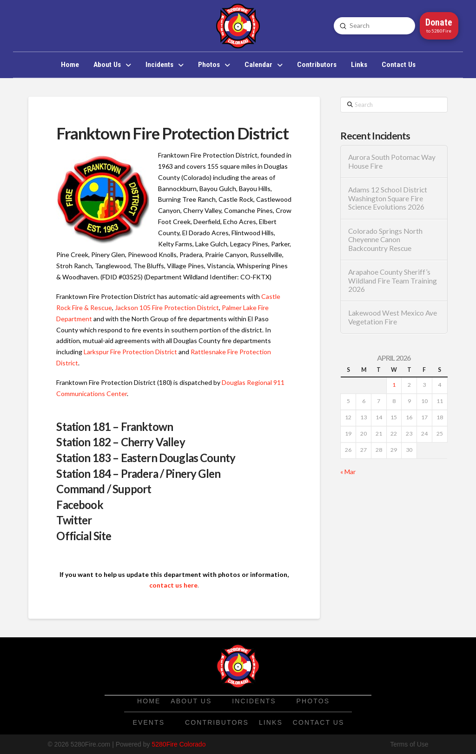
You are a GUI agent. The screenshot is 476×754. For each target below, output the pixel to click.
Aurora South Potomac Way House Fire (392, 161)
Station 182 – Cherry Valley (120, 442)
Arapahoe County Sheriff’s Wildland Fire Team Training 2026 (392, 280)
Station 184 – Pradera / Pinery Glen (138, 473)
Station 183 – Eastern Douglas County (145, 457)
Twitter (74, 520)
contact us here (173, 585)
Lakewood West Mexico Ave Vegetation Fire (392, 317)
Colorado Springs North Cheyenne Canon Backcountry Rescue (385, 239)
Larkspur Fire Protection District (130, 352)
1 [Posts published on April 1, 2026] (394, 384)
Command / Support (103, 489)
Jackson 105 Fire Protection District (167, 307)
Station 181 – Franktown (114, 426)
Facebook (79, 504)
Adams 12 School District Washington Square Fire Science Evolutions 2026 (387, 198)
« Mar (348, 472)
